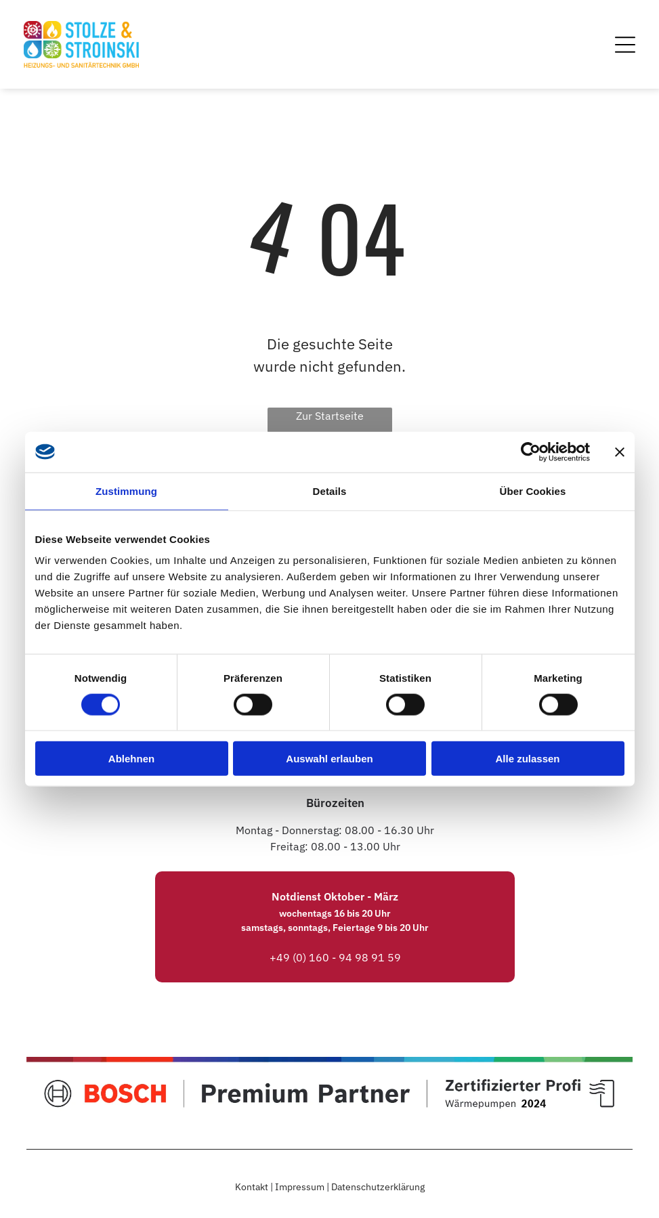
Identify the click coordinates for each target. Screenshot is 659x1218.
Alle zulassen (527, 758)
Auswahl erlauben (329, 758)
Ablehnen (131, 758)
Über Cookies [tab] (533, 490)
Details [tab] (330, 490)
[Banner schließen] (619, 451)
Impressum (299, 1187)
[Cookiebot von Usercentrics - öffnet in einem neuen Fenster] (530, 451)
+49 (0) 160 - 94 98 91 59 (335, 957)
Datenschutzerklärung (378, 1187)
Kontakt (251, 1187)
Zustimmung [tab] (126, 490)
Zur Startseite (330, 415)
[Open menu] (625, 45)
